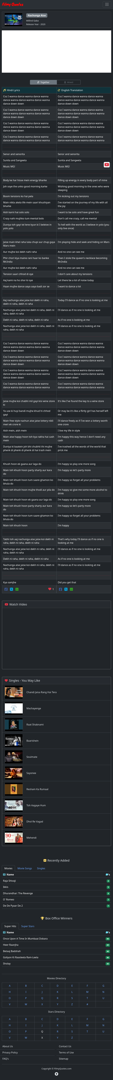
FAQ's (5, 1058)
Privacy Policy (10, 1052)
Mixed (68, 82)
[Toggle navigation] (107, 4)
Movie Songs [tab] (25, 868)
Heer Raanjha (10, 944)
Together (43, 82)
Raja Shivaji (9, 880)
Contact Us (65, 1046)
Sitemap (63, 1058)
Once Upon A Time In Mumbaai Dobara (25, 938)
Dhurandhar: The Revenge (18, 893)
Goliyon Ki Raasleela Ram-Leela (20, 957)
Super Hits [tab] (10, 926)
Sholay (7, 963)
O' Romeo (8, 899)
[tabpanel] (56, 890)
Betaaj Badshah (12, 951)
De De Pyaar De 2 (13, 905)
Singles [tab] (41, 868)
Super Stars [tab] (27, 926)
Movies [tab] (8, 868)
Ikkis (5, 887)
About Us (7, 1046)
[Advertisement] (56, 51)
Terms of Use (66, 1052)
